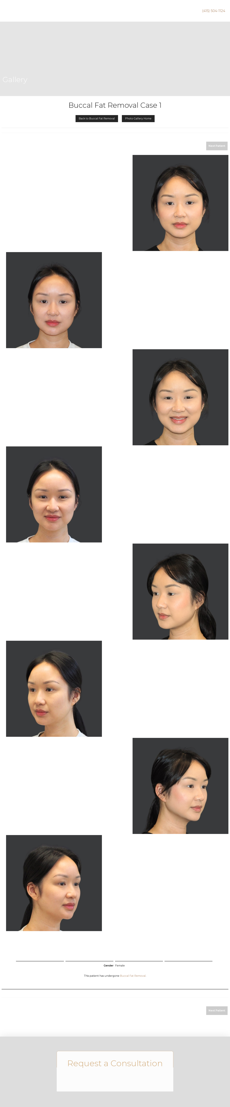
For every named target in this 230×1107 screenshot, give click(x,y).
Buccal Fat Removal (133, 975)
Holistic (132, 10)
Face (80, 10)
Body (114, 10)
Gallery (167, 10)
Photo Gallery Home (138, 118)
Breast (97, 10)
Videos (150, 10)
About (64, 10)
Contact (185, 10)
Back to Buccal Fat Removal (97, 118)
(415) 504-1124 (213, 11)
